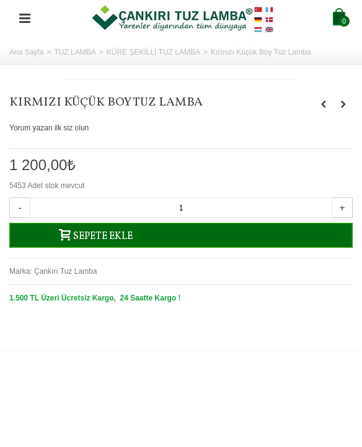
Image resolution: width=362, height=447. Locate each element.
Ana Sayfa (26, 52)
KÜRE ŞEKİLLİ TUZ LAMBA (153, 52)
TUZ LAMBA (74, 52)
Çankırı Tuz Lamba (65, 271)
